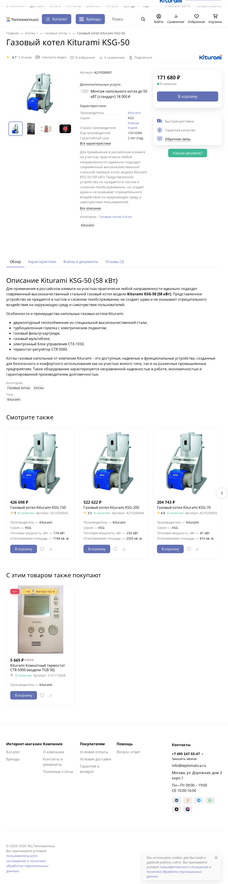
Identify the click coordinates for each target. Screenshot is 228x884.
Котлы (127, 217)
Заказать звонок (184, 759)
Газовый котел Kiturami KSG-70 (184, 507)
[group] (40, 92)
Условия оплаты (94, 751)
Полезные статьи (58, 771)
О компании (53, 751)
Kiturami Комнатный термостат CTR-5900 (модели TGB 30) (37, 667)
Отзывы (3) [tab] (114, 261)
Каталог (13, 751)
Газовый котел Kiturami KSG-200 (111, 507)
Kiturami (134, 113)
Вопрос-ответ (128, 751)
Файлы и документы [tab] (80, 261)
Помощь (125, 744)
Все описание (90, 208)
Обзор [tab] (15, 261)
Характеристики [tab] (42, 261)
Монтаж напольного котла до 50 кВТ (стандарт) (119, 94)
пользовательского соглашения (184, 867)
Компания (52, 744)
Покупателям (92, 744)
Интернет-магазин (24, 744)
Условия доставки (95, 759)
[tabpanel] (114, 339)
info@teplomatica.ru (189, 765)
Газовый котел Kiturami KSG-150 (38, 507)
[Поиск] (129, 19)
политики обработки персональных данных (27, 866)
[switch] (84, 91)
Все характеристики (95, 143)
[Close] (216, 857)
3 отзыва (25, 57)
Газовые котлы (110, 217)
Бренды (90, 19)
